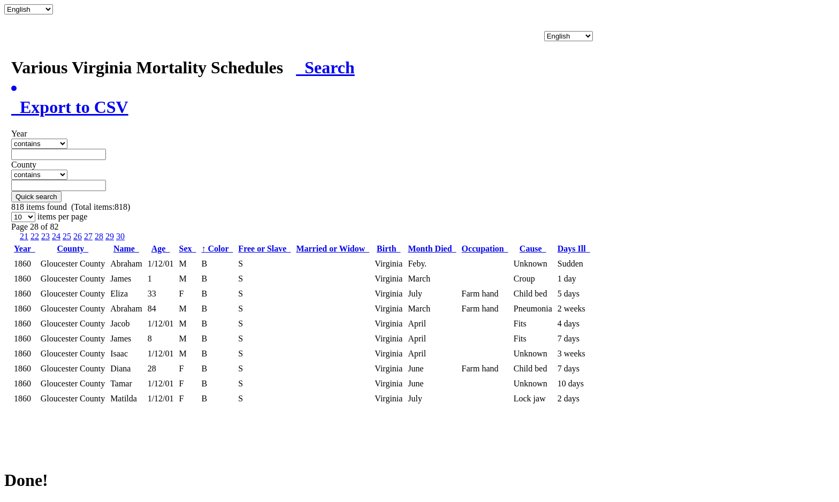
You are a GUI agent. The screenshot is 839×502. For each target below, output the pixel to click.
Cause (533, 248)
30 (120, 236)
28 (99, 236)
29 (109, 236)
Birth (388, 248)
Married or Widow (332, 248)
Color (217, 248)
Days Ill (574, 248)
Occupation (485, 248)
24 (56, 236)
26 (77, 236)
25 (67, 236)
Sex (187, 248)
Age (160, 248)
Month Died (432, 248)
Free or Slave (264, 248)
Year (24, 248)
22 (34, 236)
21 (24, 236)
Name (126, 248)
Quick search (36, 197)
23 (45, 236)
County (73, 248)
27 (88, 236)
